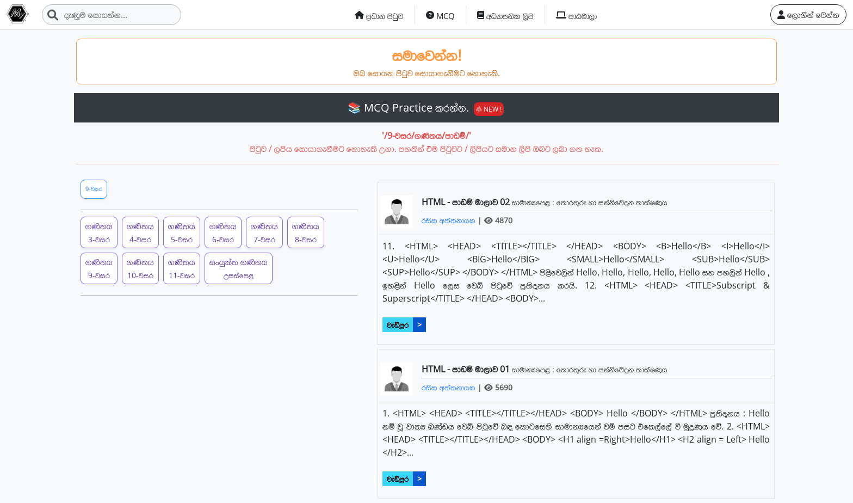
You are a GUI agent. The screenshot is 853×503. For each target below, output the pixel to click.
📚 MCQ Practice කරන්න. (426, 107)
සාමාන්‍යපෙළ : (534, 202)
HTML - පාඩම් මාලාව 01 (467, 369)
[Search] (111, 14)
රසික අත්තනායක (450, 220)
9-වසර (93, 189)
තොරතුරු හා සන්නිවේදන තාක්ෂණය (612, 202)
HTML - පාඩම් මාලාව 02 (467, 202)
